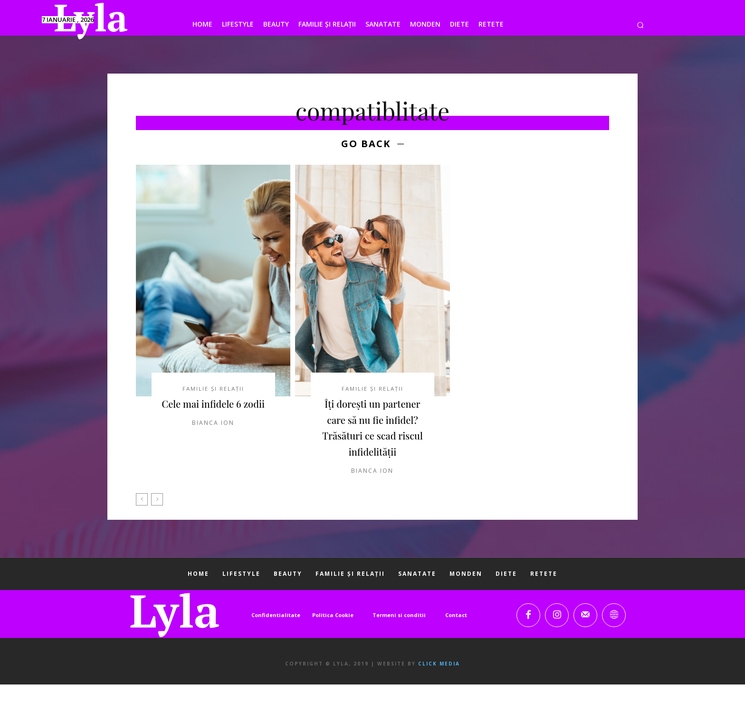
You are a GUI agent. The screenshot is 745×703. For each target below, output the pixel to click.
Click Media (439, 682)
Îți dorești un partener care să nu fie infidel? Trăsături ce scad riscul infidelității (372, 437)
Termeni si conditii (399, 633)
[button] (640, 25)
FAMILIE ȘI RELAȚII (213, 391)
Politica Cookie (332, 633)
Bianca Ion (213, 441)
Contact (456, 633)
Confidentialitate (275, 633)
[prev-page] (142, 518)
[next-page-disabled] (157, 518)
